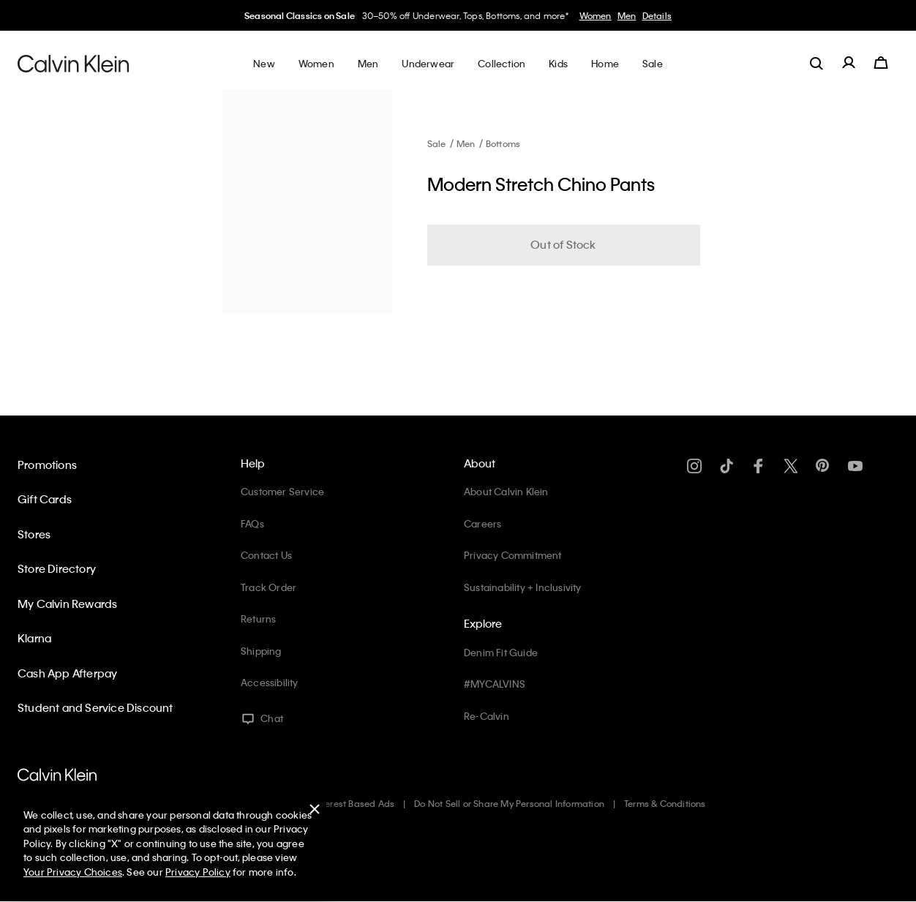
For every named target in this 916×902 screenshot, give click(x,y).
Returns (258, 618)
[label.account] (848, 63)
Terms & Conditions (665, 803)
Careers (482, 523)
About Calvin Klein (506, 491)
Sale (436, 143)
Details (657, 15)
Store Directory (57, 568)
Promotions (47, 464)
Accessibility (270, 682)
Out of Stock (563, 244)
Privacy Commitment (513, 555)
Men (627, 15)
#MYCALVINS (494, 683)
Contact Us (266, 555)
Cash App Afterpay (67, 673)
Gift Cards (45, 499)
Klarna (34, 638)
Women (595, 15)
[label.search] (816, 63)
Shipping (261, 650)
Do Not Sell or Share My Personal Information (509, 803)
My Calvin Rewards (67, 603)
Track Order (268, 587)
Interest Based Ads (355, 803)
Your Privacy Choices (72, 871)
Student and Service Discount (95, 707)
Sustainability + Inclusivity (523, 587)
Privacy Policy (197, 871)
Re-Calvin (486, 716)
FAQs (252, 523)
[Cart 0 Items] (881, 63)
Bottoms (503, 143)
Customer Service (282, 491)
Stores (34, 534)
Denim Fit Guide (501, 652)
